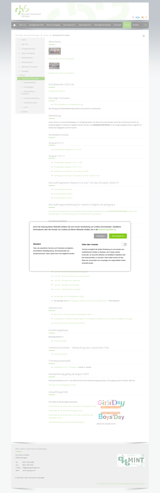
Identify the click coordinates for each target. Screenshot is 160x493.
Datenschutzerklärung (107, 230)
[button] (100, 236)
